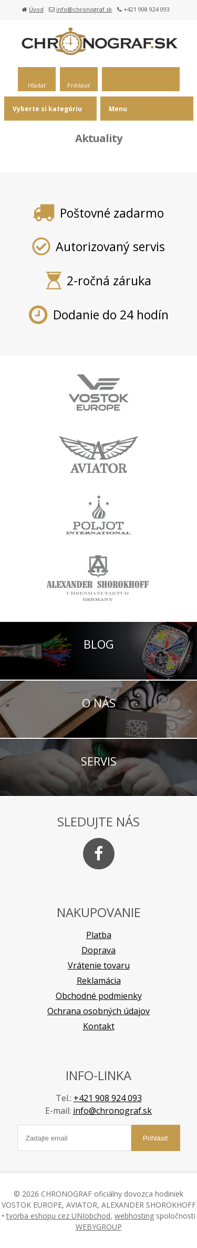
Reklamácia (99, 980)
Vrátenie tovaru (99, 965)
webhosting (134, 1216)
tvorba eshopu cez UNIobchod (58, 1216)
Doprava (98, 950)
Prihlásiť (78, 85)
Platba (98, 935)
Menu (118, 108)
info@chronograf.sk (84, 9)
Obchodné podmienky (99, 996)
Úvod (36, 9)
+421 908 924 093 (108, 1098)
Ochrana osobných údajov (98, 1011)
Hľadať (37, 85)
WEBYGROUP (99, 1227)
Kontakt (99, 1026)
